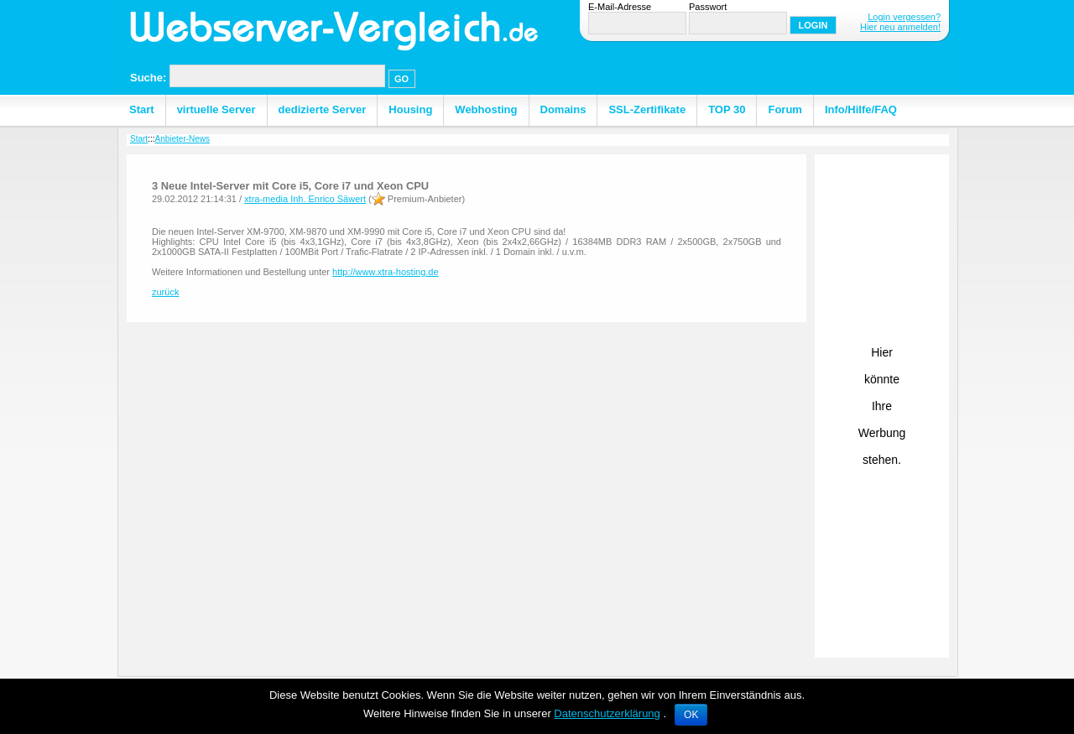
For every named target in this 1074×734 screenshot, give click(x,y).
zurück (165, 292)
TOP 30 (726, 109)
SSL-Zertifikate (647, 109)
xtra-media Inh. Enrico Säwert (305, 199)
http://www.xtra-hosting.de (385, 272)
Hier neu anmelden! (900, 27)
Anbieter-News (182, 138)
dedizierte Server (323, 109)
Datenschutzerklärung (607, 713)
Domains (563, 109)
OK (691, 715)
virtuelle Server (216, 109)
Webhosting (486, 109)
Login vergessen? (904, 17)
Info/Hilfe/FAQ (861, 109)
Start (141, 109)
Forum (784, 109)
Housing (410, 109)
